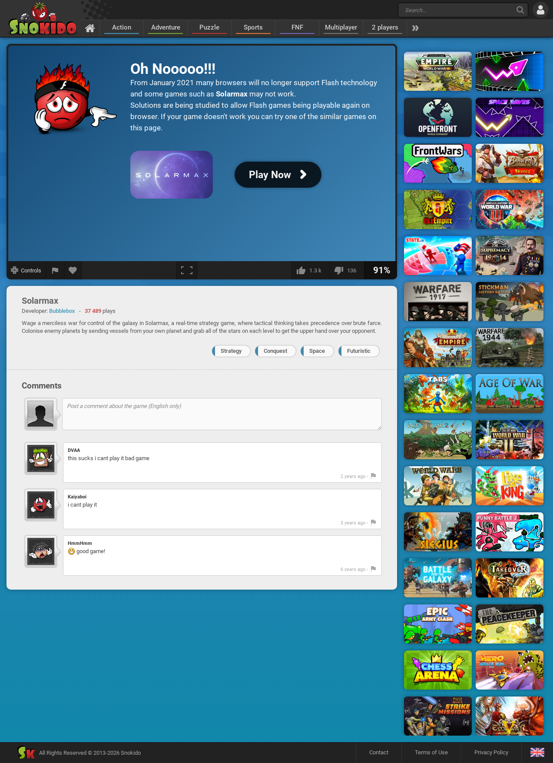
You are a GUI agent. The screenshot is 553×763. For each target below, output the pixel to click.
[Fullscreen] (186, 270)
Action (121, 27)
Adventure (165, 27)
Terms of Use (431, 752)
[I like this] (310, 270)
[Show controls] (26, 270)
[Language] (537, 753)
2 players (385, 27)
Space (317, 351)
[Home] (90, 28)
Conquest (275, 351)
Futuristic (359, 351)
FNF (297, 27)
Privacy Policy (491, 752)
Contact (378, 752)
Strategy (231, 351)
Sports (253, 27)
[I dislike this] (346, 270)
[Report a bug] (55, 270)
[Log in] (541, 10)
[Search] (520, 9)
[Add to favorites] (73, 270)
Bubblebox (62, 311)
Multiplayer (341, 27)
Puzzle (209, 27)
